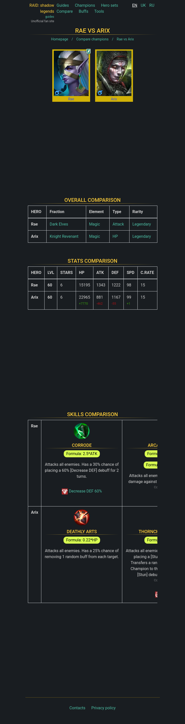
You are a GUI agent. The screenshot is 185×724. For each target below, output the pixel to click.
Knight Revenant (64, 236)
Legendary (141, 224)
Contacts (77, 708)
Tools (99, 11)
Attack (118, 224)
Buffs (83, 11)
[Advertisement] (92, 145)
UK (143, 5)
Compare (65, 11)
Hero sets (109, 5)
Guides (63, 5)
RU (151, 5)
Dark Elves (59, 224)
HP (115, 236)
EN (134, 5)
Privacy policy (103, 708)
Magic (94, 224)
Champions (85, 5)
